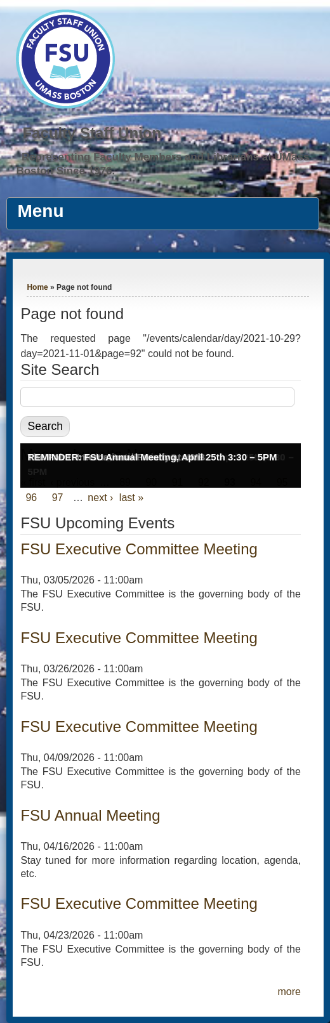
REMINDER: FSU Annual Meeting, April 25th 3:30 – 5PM (152, 457)
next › (100, 497)
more (288, 991)
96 (31, 497)
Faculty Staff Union (91, 132)
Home (37, 287)
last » (131, 497)
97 (57, 497)
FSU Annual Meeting (90, 815)
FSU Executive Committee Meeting (138, 548)
